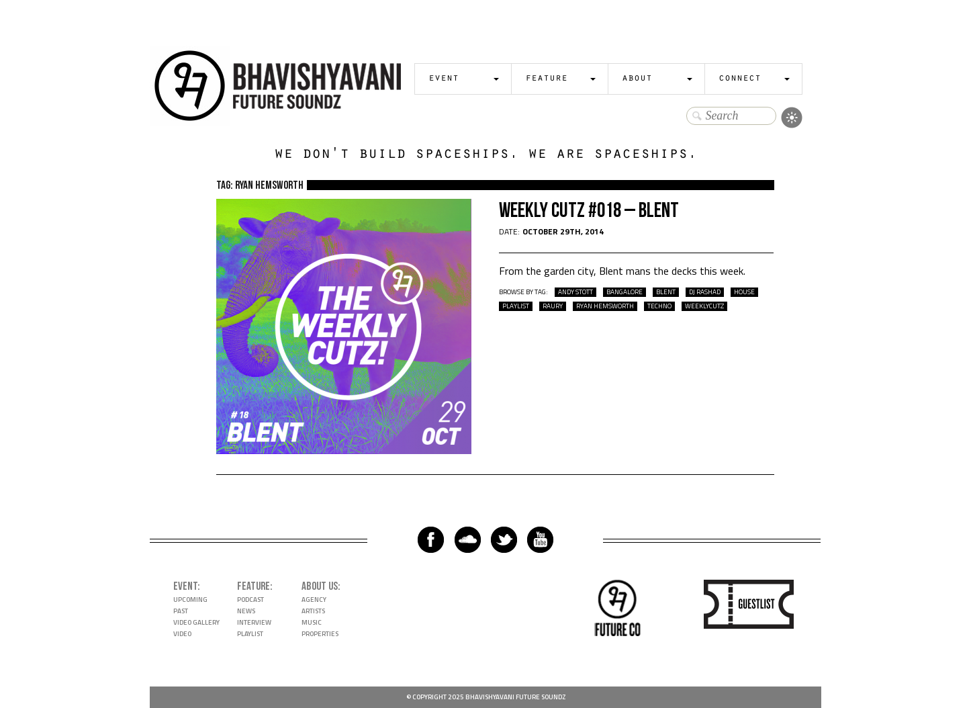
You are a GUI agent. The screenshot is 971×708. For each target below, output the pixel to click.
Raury (553, 306)
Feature (546, 79)
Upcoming (190, 599)
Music (312, 622)
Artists (313, 611)
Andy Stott (575, 292)
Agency (314, 599)
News (246, 611)
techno (659, 306)
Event (443, 79)
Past (180, 611)
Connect (740, 79)
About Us (320, 586)
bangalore (624, 292)
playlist (515, 306)
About (637, 79)
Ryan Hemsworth (605, 306)
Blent (666, 292)
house (744, 292)
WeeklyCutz (704, 306)
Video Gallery (196, 622)
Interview (254, 622)
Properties (320, 634)
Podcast (250, 599)
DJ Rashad (705, 292)
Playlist (250, 634)
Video (182, 634)
